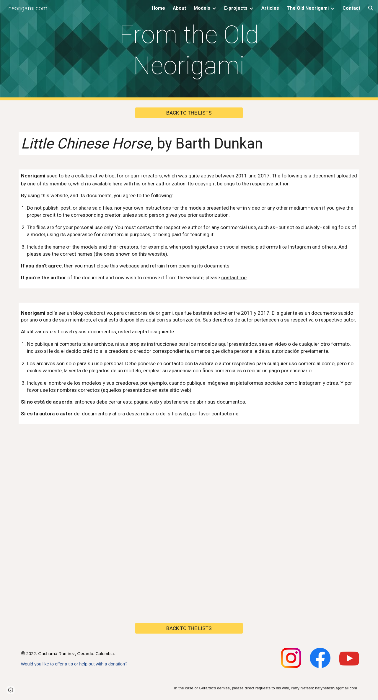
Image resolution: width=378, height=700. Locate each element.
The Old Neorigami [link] (308, 8)
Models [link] (202, 8)
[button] (371, 8)
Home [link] (158, 8)
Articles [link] (270, 8)
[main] (189, 50)
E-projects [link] (235, 8)
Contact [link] (351, 8)
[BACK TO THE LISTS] (188, 113)
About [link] (179, 8)
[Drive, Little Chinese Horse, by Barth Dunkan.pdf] (189, 523)
